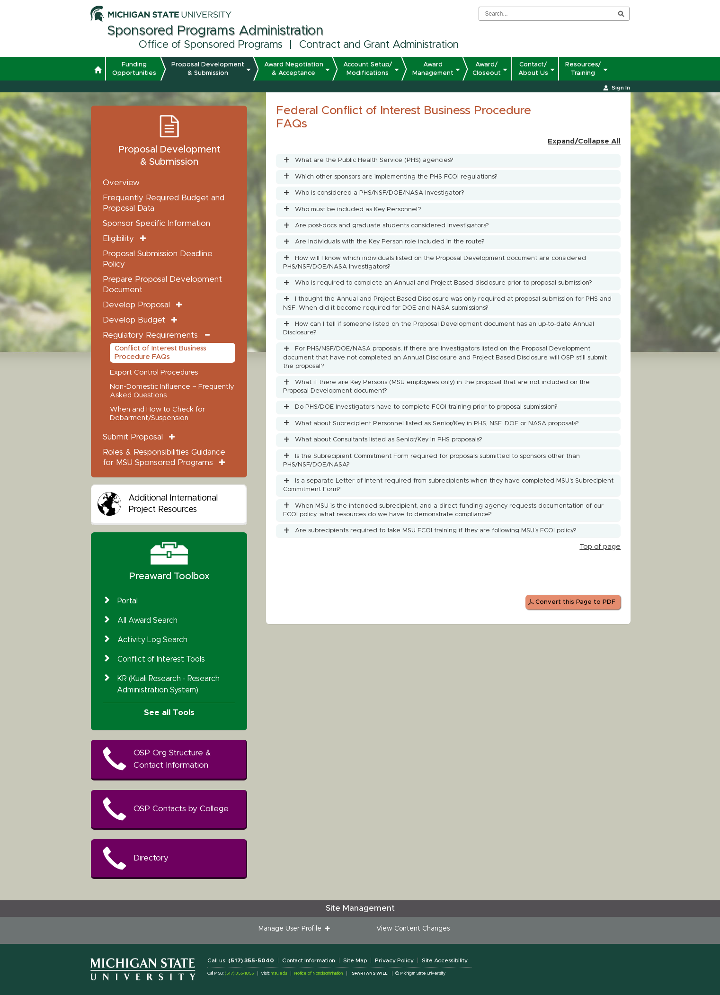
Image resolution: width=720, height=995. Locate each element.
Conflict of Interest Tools (161, 659)
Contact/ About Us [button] (533, 68)
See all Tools (169, 712)
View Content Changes (413, 928)
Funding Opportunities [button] (134, 68)
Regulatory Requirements (150, 335)
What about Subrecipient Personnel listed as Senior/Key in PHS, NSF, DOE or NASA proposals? (437, 424)
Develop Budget (134, 320)
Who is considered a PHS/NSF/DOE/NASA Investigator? (379, 193)
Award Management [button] (432, 68)
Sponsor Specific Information (156, 223)
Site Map (355, 960)
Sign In (621, 87)
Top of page (600, 546)
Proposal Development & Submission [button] (207, 68)
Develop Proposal (136, 305)
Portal (127, 601)
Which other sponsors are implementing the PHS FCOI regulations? (396, 177)
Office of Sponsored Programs (211, 45)
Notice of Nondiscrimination (318, 973)
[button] (97, 71)
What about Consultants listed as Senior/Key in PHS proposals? (388, 440)
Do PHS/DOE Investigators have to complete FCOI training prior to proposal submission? (426, 407)
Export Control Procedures (154, 372)
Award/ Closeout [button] (486, 68)
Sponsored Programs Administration (215, 30)
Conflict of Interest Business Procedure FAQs (160, 352)
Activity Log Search (152, 640)
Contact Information (308, 960)
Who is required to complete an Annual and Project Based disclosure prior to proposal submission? (443, 283)
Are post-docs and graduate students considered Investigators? (392, 226)
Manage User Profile (291, 928)
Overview (121, 183)
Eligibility (118, 238)
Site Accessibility (445, 960)
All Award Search (147, 620)
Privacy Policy (394, 960)
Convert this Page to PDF (575, 602)
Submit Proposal (133, 437)
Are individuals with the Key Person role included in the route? (390, 242)
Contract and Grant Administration (379, 45)
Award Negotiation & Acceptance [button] (293, 68)
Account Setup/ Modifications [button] (367, 68)
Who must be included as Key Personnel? (358, 209)
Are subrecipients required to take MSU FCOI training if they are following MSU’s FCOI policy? (436, 531)
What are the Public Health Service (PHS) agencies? (374, 160)
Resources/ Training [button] (583, 68)
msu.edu (279, 973)
